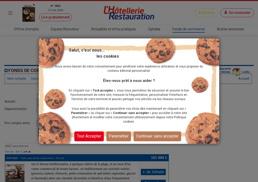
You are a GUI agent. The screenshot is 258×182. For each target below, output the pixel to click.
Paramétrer (118, 136)
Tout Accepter (89, 136)
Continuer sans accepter (157, 136)
